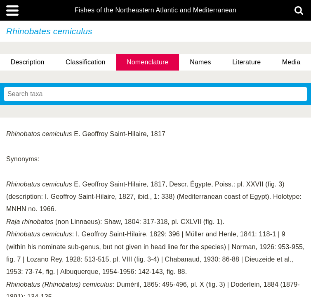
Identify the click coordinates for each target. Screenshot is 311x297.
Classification (86, 62)
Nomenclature (148, 62)
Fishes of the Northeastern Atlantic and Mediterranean (155, 10)
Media (291, 62)
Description (28, 62)
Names (200, 62)
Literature (246, 62)
